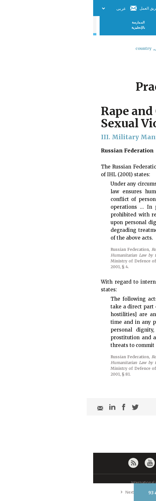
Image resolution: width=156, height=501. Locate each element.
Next (32, 492)
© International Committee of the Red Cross (78, 482)
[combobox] (145, 65)
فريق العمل (55, 8)
